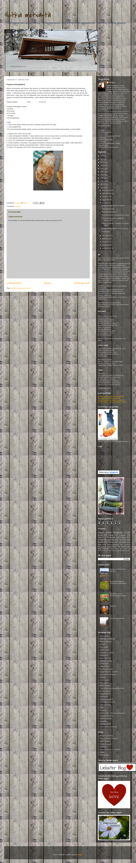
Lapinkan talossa (106, 661)
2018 (102, 169)
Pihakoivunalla (105, 685)
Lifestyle (122, 542)
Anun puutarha (105, 636)
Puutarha (111, 537)
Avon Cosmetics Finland (108, 738)
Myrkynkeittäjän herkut (108, 674)
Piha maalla (104, 683)
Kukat (110, 535)
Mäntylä (103, 677)
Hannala (103, 644)
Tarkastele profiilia (104, 126)
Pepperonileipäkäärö (109, 212)
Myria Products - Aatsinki (109, 672)
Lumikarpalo (104, 663)
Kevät (100, 540)
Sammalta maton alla (107, 702)
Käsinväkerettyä (105, 658)
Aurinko (111, 540)
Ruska (111, 542)
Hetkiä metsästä (28, 15)
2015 (102, 178)
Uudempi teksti (14, 283)
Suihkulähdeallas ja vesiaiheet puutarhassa (118, 582)
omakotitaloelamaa (121, 550)
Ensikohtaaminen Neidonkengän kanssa (118, 595)
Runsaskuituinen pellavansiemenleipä (115, 215)
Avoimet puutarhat (106, 736)
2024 (102, 156)
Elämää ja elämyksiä (107, 639)
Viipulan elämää (105, 724)
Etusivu (47, 283)
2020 (102, 162)
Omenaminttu (105, 680)
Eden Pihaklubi (105, 741)
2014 (102, 181)
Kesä (100, 535)
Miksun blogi (104, 666)
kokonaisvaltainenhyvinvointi (106, 550)
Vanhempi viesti (82, 283)
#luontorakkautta (113, 545)
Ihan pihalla (104, 647)
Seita (102, 707)
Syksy (123, 537)
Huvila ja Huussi (105, 744)
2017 (102, 172)
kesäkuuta (106, 239)
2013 (102, 184)
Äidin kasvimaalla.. (108, 209)
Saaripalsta (104, 696)
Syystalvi (113, 606)
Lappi (101, 532)
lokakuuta (106, 197)
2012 (102, 187)
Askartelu (105, 549)
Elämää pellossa (106, 641)
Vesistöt (122, 540)
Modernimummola (106, 669)
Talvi (100, 537)
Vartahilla (103, 721)
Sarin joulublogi (105, 705)
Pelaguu (112, 82)
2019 (102, 165)
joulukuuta (106, 190)
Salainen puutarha (106, 699)
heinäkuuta (106, 235)
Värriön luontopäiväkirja (108, 727)
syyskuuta (106, 200)
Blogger (80, 855)
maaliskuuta (106, 248)
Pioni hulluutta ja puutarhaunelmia (112, 688)
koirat (125, 548)
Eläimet (113, 547)
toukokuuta (106, 242)
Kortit (116, 548)
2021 (102, 159)
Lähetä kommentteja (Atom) (21, 288)
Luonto (122, 535)
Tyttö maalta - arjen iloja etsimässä (112, 713)
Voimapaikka (104, 755)
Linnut (104, 547)
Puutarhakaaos (105, 691)
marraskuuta (107, 193)
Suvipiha (103, 710)
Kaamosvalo (125, 547)
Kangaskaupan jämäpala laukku (113, 205)
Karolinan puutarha (107, 653)
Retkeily (117, 532)
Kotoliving (103, 747)
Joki (99, 544)
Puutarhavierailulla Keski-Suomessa (115, 228)
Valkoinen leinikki (106, 718)
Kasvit (100, 542)
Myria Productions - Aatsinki (110, 749)
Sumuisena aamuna (117, 618)
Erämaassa (106, 231)
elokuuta (105, 203)
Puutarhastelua (105, 694)
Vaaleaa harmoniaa (107, 716)
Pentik (102, 752)
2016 (102, 175)
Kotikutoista (104, 655)
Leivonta (18, 206)
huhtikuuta (106, 245)
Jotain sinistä (104, 650)
